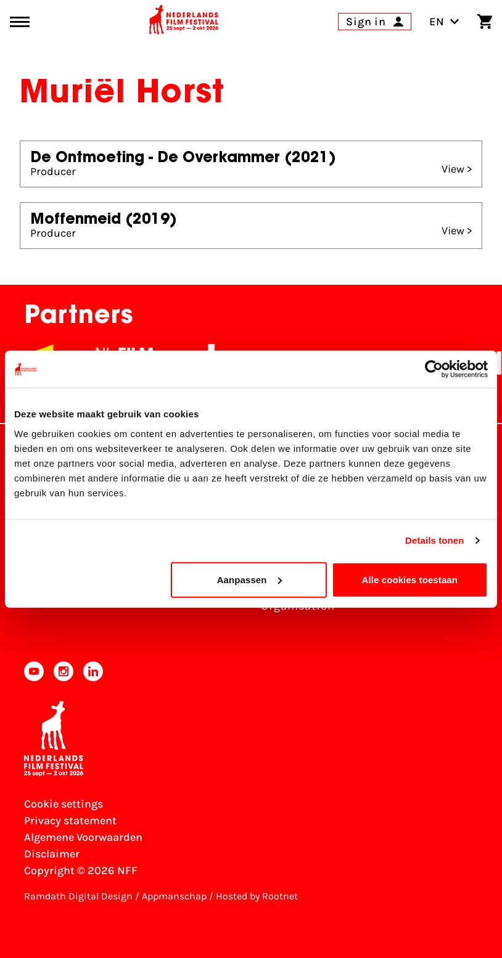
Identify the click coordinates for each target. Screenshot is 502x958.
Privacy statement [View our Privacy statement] (70, 820)
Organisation (298, 606)
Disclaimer (52, 854)
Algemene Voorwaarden (83, 837)
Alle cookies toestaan (410, 579)
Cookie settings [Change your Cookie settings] (63, 804)
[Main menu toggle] (20, 22)
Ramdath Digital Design (78, 896)
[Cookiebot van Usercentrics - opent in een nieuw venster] (434, 369)
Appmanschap (174, 896)
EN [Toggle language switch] (444, 21)
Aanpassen (249, 579)
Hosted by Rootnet (257, 896)
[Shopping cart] (484, 21)
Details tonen (434, 540)
